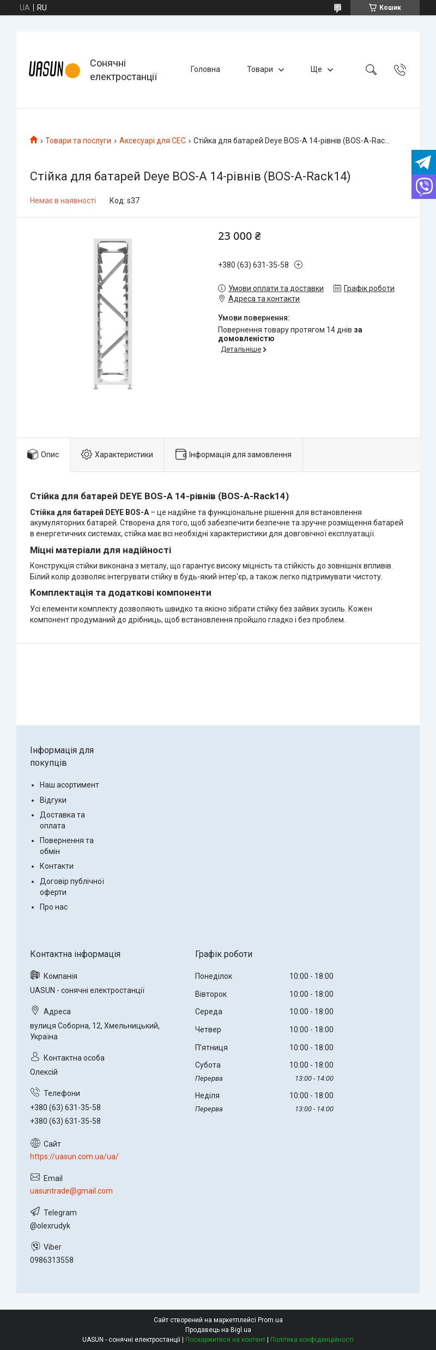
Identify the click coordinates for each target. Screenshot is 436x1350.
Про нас (54, 907)
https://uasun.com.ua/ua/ (74, 1156)
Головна (205, 69)
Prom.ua (270, 1320)
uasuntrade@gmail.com (71, 1190)
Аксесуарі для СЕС (152, 140)
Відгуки (53, 800)
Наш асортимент (69, 784)
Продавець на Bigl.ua (218, 1330)
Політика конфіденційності (312, 1339)
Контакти (57, 866)
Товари (260, 69)
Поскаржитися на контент (225, 1339)
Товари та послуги (78, 140)
